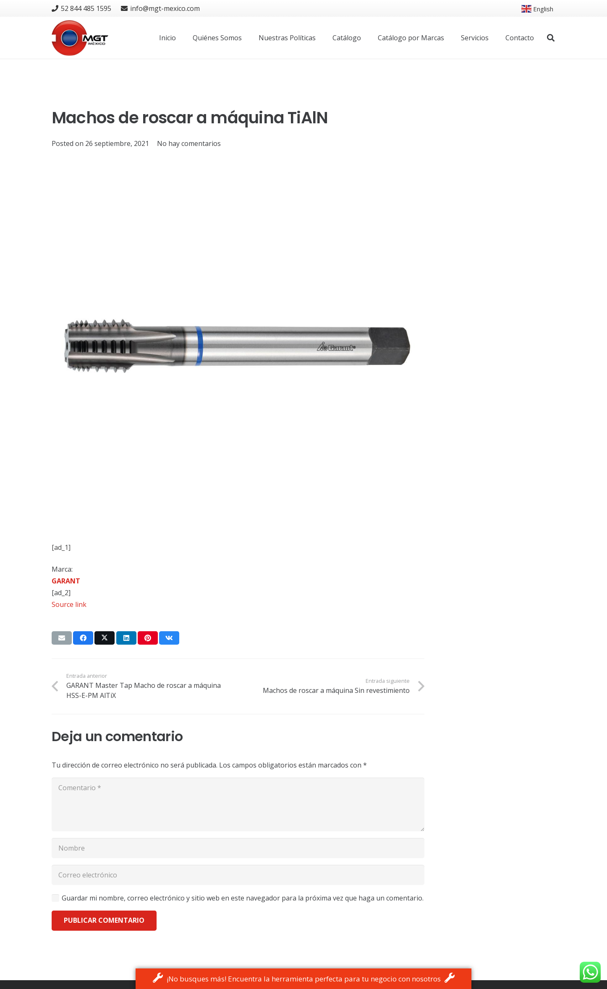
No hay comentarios (189, 143)
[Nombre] (238, 848)
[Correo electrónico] (238, 875)
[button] (550, 38)
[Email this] (62, 638)
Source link (69, 604)
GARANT (66, 581)
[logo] (80, 38)
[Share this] (83, 638)
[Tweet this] (104, 638)
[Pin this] (148, 638)
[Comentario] (238, 804)
